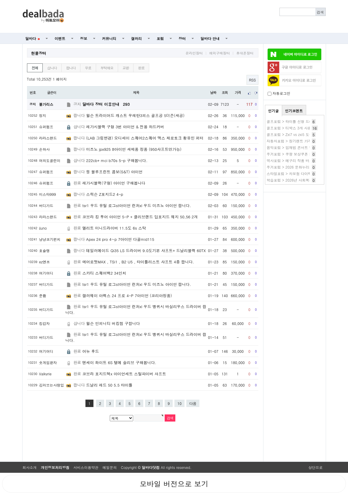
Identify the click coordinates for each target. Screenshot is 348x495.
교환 (126, 67)
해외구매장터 (219, 53)
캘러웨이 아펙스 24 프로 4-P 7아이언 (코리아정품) (127, 295)
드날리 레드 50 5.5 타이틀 (109, 385)
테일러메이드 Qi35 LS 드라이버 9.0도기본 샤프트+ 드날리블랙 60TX (146, 250)
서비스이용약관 (86, 467)
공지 (77, 104)
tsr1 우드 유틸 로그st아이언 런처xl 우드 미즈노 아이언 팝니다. (136, 205)
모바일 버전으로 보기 (173, 484)
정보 (83, 38)
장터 (182, 38)
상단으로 (316, 467)
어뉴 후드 (90, 351)
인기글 (273, 110)
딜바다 (33, 38)
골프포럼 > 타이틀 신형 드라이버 (293, 121)
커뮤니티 (109, 38)
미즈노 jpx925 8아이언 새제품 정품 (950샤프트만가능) (133, 149)
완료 (141, 67)
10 (179, 403)
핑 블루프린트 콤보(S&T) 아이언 (114, 171)
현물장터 (39, 53)
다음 (192, 403)
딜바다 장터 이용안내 (106, 104)
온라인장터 (194, 53)
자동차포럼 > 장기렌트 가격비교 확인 (297, 140)
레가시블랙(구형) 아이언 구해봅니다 (113, 183)
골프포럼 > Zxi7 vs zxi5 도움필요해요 (297, 134)
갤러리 (136, 38)
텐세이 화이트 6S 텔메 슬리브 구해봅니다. (119, 362)
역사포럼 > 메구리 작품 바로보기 (293, 160)
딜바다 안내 (210, 38)
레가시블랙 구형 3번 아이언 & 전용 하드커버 (125, 126)
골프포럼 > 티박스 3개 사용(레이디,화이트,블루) (306, 127)
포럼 (160, 38)
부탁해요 (107, 67)
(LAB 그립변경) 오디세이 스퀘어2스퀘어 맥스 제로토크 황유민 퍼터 (145, 138)
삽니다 (52, 67)
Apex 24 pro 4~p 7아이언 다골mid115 (120, 239)
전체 (35, 67)
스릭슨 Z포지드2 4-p (104, 194)
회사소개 (30, 467)
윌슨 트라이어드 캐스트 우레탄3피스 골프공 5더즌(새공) (135, 115)
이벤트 (60, 38)
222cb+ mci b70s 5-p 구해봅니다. (116, 160)
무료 (88, 67)
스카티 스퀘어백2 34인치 (104, 273)
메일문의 (110, 467)
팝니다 (71, 67)
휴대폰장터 (244, 53)
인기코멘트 (294, 110)
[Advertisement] (198, 16)
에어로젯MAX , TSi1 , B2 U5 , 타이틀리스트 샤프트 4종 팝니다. (138, 262)
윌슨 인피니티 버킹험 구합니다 (113, 323)
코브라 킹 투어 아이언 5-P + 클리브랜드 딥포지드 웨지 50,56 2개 (140, 217)
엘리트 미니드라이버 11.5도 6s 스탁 (114, 228)
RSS (252, 79)
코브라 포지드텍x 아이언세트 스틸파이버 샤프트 (124, 374)
